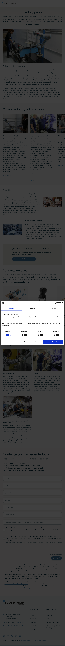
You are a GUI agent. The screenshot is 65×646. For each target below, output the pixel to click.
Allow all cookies (53, 341)
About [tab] (54, 308)
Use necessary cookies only (32, 341)
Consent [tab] (11, 308)
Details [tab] (32, 308)
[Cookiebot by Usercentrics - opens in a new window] (55, 303)
